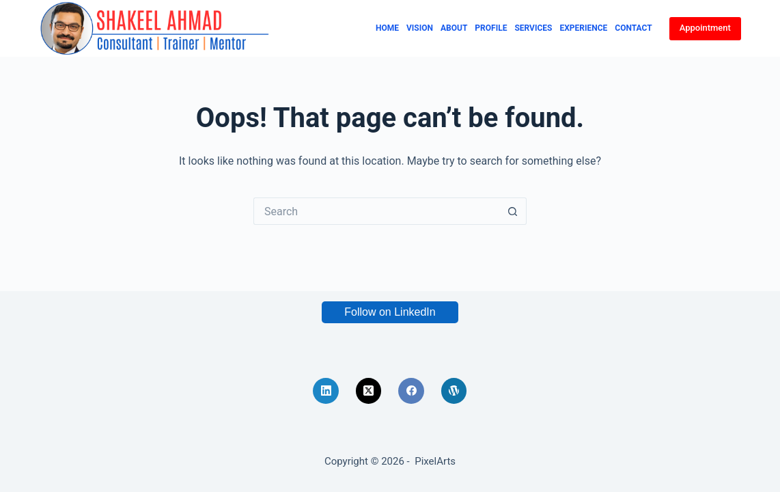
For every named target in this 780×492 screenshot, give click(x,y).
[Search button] (513, 211)
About (454, 28)
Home (387, 28)
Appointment (705, 28)
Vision (419, 28)
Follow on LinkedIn (389, 312)
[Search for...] (376, 211)
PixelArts (435, 461)
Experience (583, 28)
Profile (491, 28)
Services (533, 28)
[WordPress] (454, 391)
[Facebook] (411, 391)
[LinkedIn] (326, 391)
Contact (633, 28)
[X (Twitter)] (369, 391)
